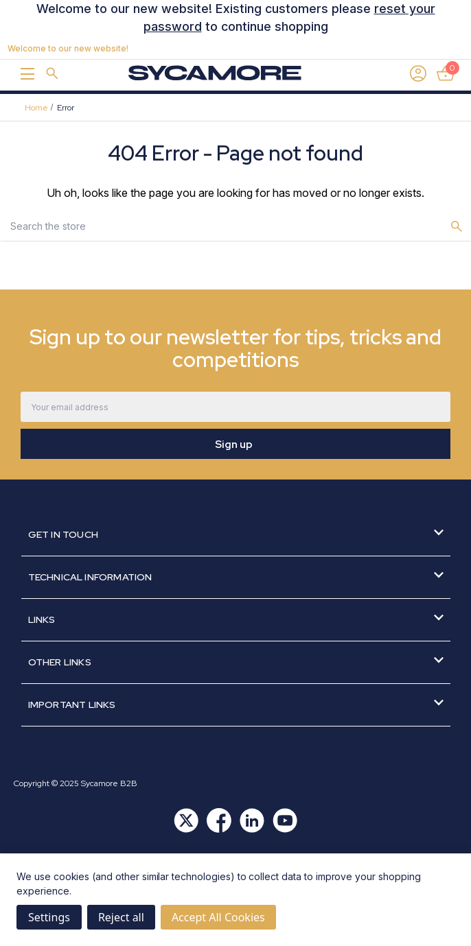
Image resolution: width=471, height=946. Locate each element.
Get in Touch (236, 534)
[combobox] (221, 226)
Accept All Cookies (218, 917)
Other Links (236, 661)
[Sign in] (418, 73)
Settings (49, 917)
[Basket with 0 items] (445, 73)
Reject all (121, 917)
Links (236, 619)
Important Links (236, 704)
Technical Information (236, 576)
